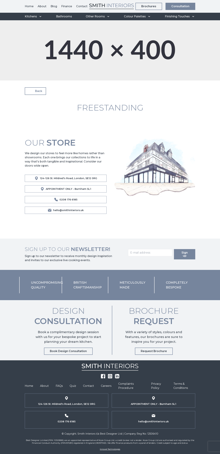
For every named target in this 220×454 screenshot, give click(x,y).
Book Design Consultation (68, 351)
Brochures (148, 6)
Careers (106, 385)
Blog (54, 6)
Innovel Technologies (110, 449)
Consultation (180, 6)
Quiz (73, 385)
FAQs (59, 385)
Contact (81, 6)
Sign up (186, 254)
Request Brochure (154, 351)
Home (29, 6)
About (42, 6)
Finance (66, 6)
